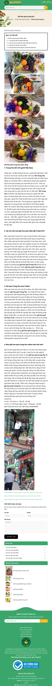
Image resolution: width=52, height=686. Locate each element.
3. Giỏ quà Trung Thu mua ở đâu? (17, 45)
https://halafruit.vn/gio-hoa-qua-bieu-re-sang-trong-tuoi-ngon (22, 496)
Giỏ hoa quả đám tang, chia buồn (22, 584)
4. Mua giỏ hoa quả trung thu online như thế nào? (22, 47)
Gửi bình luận (11, 537)
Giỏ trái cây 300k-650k (12, 550)
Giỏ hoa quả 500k (18, 594)
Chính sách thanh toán (26, 627)
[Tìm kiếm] (46, 8)
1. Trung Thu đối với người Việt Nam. (18, 40)
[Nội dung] (26, 527)
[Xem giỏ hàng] (46, 2)
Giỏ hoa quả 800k (18, 589)
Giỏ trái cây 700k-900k (12, 553)
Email (29, 512)
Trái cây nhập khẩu (11, 547)
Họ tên (6, 512)
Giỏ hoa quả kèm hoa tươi (20, 600)
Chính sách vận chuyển (26, 630)
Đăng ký (43, 621)
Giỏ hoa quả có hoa (18, 578)
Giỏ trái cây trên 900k (12, 555)
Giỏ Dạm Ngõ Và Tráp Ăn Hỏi (21, 570)
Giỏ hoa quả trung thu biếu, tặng (17, 38)
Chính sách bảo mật (26, 634)
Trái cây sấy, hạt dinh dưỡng (14, 558)
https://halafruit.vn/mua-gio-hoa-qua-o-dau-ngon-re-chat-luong (23, 492)
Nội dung (7, 519)
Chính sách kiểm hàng (26, 636)
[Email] (37, 516)
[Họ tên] (14, 516)
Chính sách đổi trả (26, 632)
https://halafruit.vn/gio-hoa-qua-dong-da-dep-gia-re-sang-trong (23, 499)
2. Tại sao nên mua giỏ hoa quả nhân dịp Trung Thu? (22, 43)
